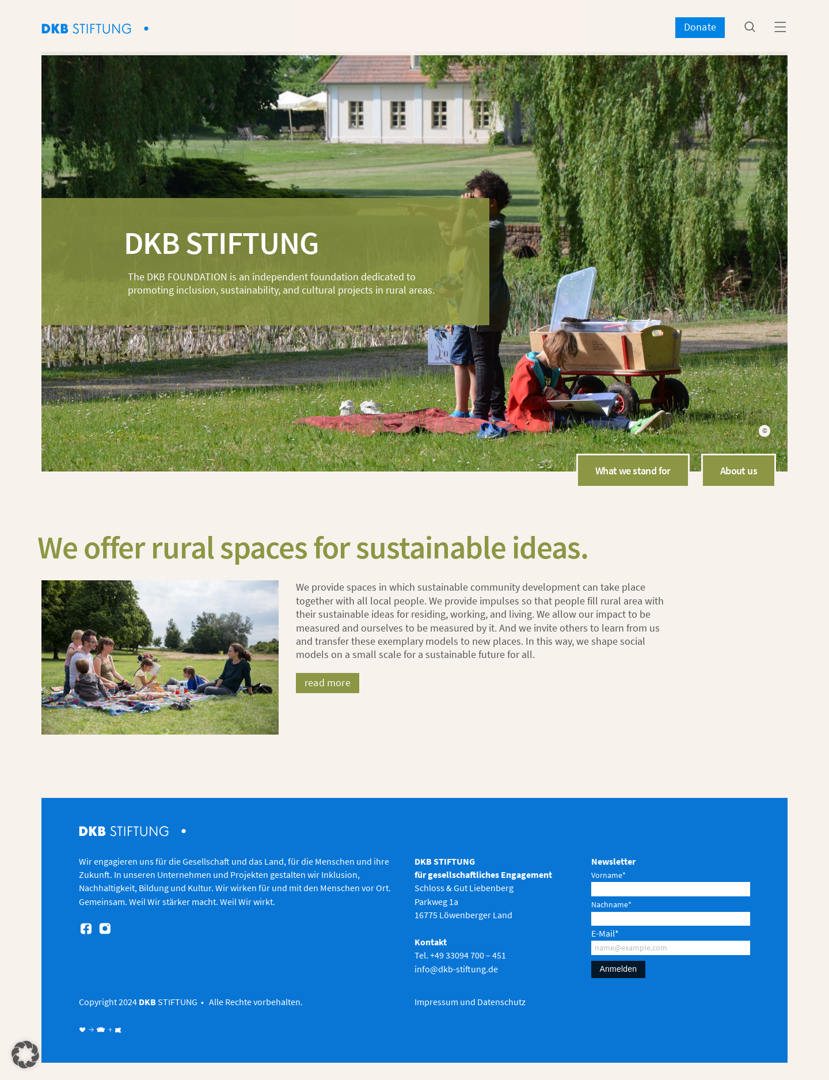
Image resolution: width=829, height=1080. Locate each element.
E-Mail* (605, 933)
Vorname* (608, 875)
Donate (700, 26)
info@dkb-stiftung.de (456, 969)
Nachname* (611, 904)
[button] (25, 1054)
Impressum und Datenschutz (470, 1001)
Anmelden (618, 968)
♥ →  (92, 1030)
